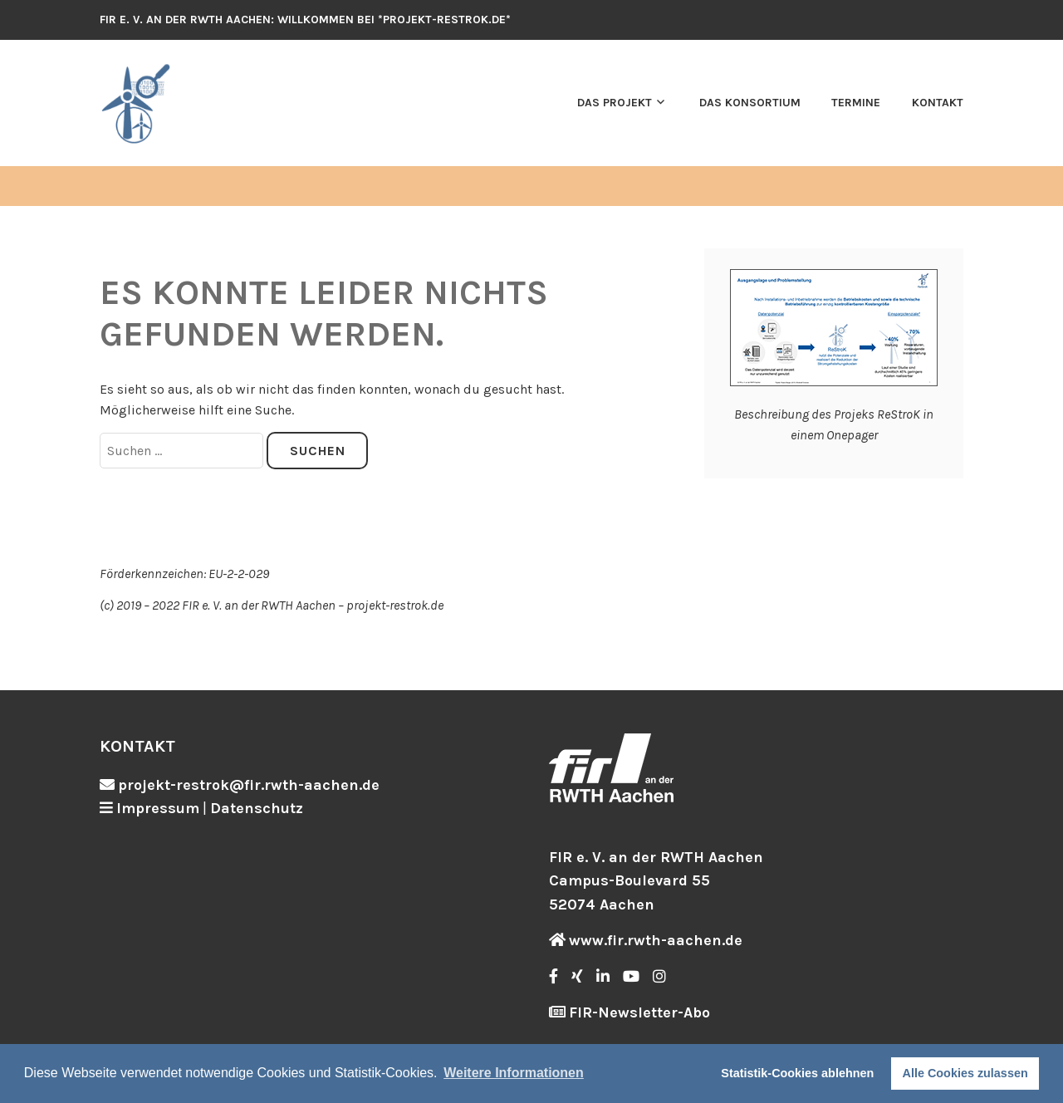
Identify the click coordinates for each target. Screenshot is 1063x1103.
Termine (855, 103)
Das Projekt (614, 103)
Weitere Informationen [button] (513, 1073)
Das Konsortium (750, 103)
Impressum (157, 808)
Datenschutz (256, 808)
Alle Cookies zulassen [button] (965, 1073)
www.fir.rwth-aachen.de (655, 940)
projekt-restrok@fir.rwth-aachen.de (249, 785)
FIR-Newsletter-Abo (639, 1012)
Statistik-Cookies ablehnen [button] (797, 1073)
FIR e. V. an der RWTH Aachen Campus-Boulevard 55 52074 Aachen (656, 881)
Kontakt (937, 103)
